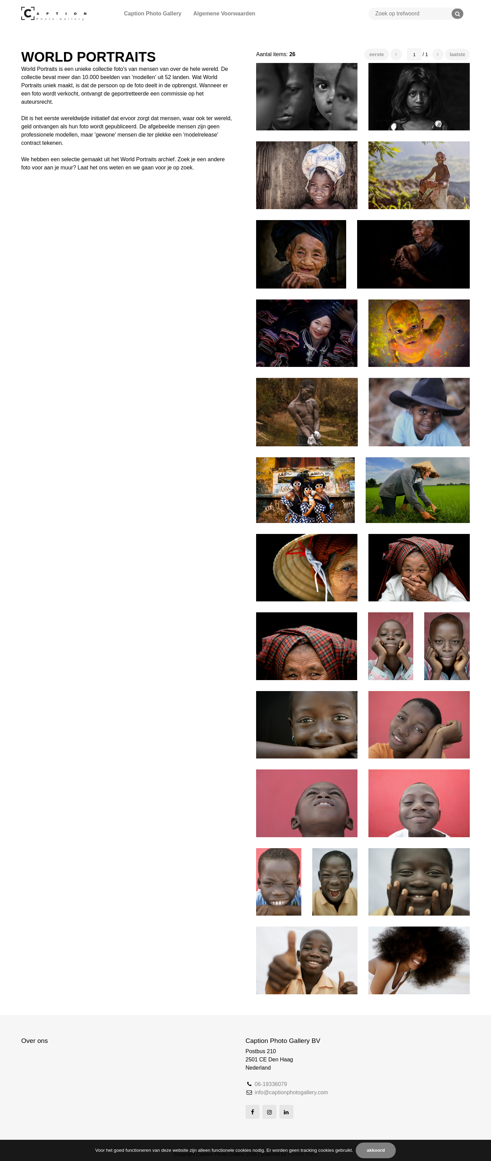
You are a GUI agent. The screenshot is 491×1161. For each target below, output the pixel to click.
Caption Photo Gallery (152, 13)
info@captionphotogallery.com (291, 1092)
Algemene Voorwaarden (224, 13)
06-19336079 (271, 1084)
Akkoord (376, 1150)
